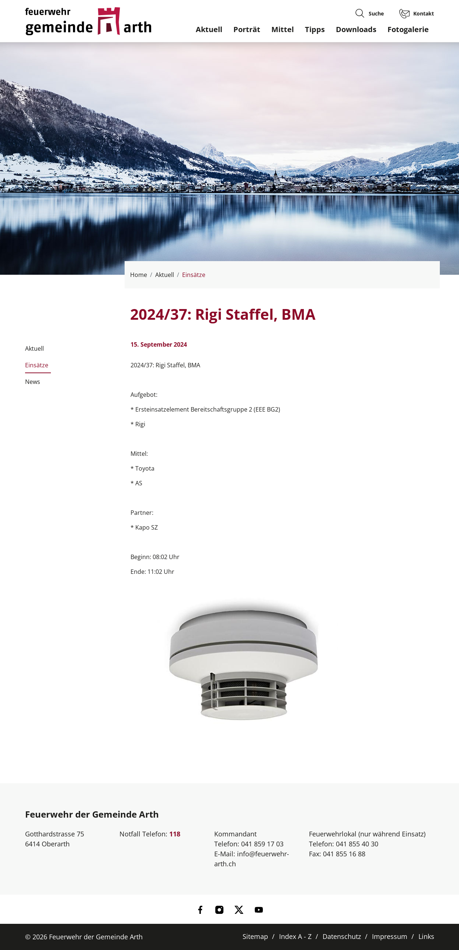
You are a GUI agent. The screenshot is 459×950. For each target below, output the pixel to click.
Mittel (282, 29)
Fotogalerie (408, 29)
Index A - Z (295, 936)
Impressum (389, 936)
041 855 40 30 (357, 843)
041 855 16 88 (344, 853)
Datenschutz (342, 936)
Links (426, 936)
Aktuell (209, 29)
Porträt (246, 29)
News (32, 382)
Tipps (315, 29)
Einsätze (36, 367)
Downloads (356, 29)
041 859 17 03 (262, 843)
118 (174, 833)
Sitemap (255, 936)
